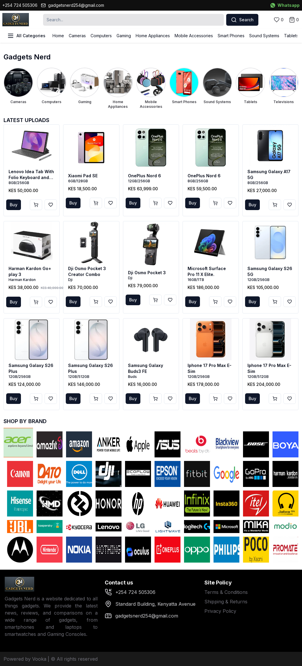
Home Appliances (153, 35)
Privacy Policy (220, 611)
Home (58, 35)
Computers (101, 35)
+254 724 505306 (19, 5)
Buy (13, 204)
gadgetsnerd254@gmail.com (72, 5)
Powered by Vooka (25, 659)
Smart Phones (231, 35)
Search (242, 20)
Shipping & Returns (225, 602)
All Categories (26, 35)
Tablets (291, 35)
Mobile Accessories (194, 35)
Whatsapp (285, 5)
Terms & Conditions (226, 592)
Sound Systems (264, 35)
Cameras (77, 35)
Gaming (123, 35)
